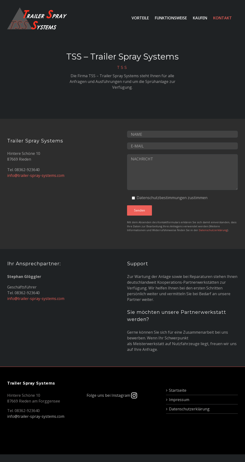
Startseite (177, 390)
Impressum (179, 399)
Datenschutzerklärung (213, 230)
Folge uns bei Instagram (112, 395)
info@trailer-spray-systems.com (35, 175)
